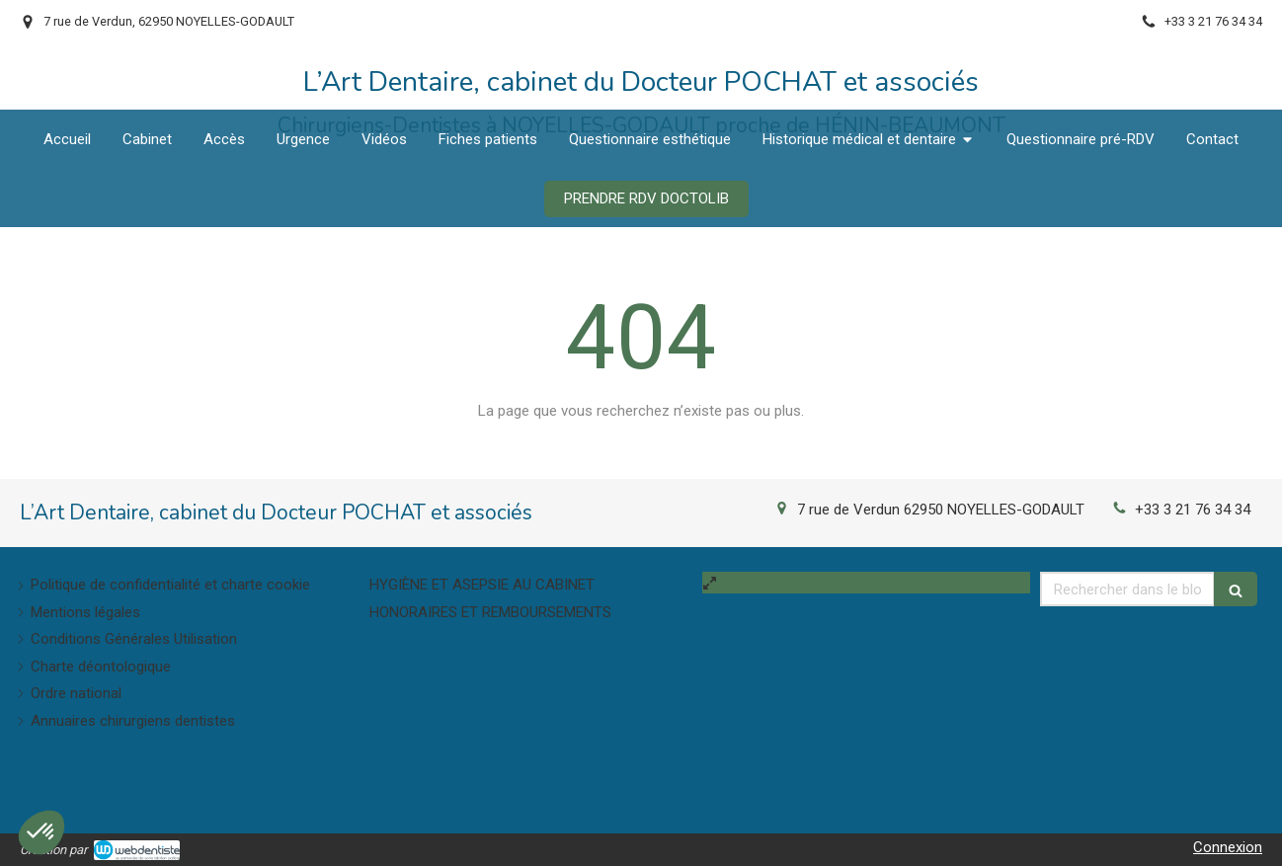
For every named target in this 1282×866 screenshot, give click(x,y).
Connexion (1227, 847)
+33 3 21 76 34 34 (1192, 509)
